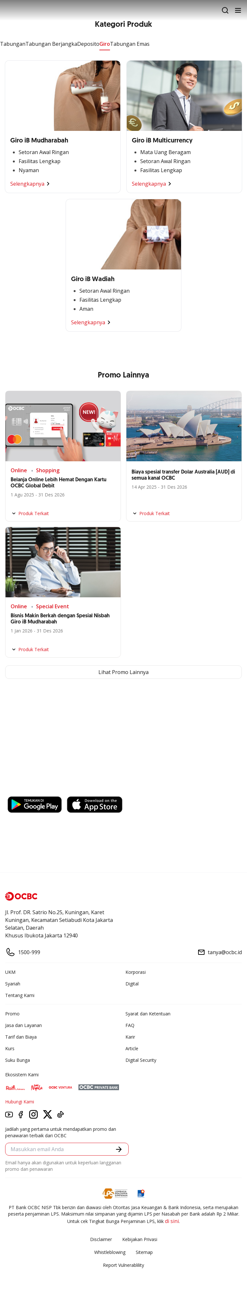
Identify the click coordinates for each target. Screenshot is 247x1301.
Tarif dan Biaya (21, 1037)
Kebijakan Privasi (139, 1239)
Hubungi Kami (19, 1102)
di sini (172, 1221)
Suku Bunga (17, 1060)
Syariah (12, 984)
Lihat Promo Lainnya (123, 672)
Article (131, 1048)
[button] (118, 1149)
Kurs (9, 1048)
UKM (10, 972)
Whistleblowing (109, 1252)
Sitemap (144, 1252)
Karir (130, 1037)
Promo (12, 1014)
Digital (132, 984)
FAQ (129, 1025)
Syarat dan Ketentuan (147, 1014)
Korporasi (135, 972)
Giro (104, 43)
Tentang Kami (19, 995)
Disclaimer (101, 1239)
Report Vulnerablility (123, 1265)
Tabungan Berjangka (51, 43)
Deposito (88, 43)
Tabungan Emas (130, 43)
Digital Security (140, 1060)
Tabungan (12, 43)
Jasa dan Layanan (23, 1025)
